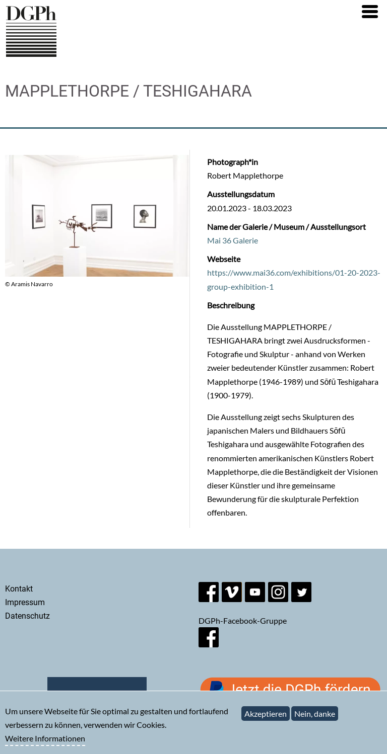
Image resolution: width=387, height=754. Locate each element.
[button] (370, 11)
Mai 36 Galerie (232, 240)
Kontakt (19, 589)
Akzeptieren (265, 718)
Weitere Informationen (45, 742)
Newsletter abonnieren (97, 694)
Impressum (25, 602)
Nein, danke (314, 718)
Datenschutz (27, 616)
